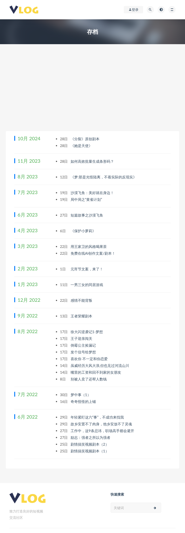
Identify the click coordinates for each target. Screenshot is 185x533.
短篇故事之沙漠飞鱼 (87, 215)
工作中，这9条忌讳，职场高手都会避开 (103, 430)
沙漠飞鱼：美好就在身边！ (93, 192)
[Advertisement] (92, 95)
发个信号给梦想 (84, 352)
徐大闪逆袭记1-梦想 (87, 332)
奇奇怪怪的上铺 (84, 401)
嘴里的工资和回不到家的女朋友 (96, 372)
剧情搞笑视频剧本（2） (90, 444)
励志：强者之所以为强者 (91, 437)
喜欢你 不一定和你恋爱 (90, 359)
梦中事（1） (81, 395)
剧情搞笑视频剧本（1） (90, 451)
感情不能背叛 (82, 300)
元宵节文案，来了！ (87, 269)
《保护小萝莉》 (84, 231)
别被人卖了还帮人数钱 (89, 379)
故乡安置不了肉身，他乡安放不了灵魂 (102, 424)
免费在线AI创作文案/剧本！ (93, 253)
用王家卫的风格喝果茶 (89, 246)
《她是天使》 (82, 145)
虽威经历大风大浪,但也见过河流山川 (100, 365)
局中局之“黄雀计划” (87, 199)
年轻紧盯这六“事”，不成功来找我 (98, 417)
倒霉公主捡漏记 (84, 345)
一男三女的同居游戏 (87, 284)
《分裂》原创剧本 (85, 139)
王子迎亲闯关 (82, 338)
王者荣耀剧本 (82, 316)
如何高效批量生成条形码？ (93, 161)
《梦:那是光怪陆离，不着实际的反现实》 (104, 177)
